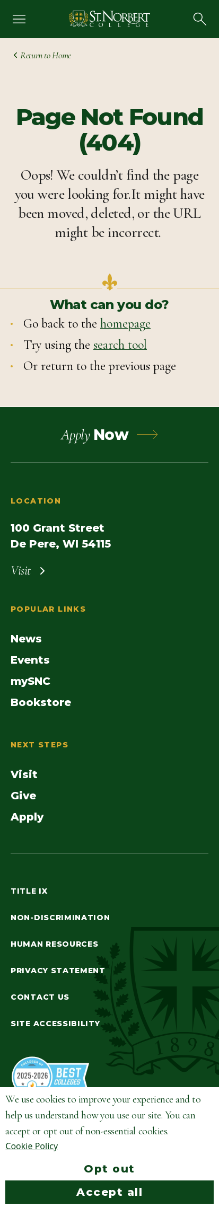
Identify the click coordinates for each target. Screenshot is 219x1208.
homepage (125, 323)
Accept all (109, 1192)
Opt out (109, 1168)
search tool (120, 344)
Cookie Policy (31, 1146)
